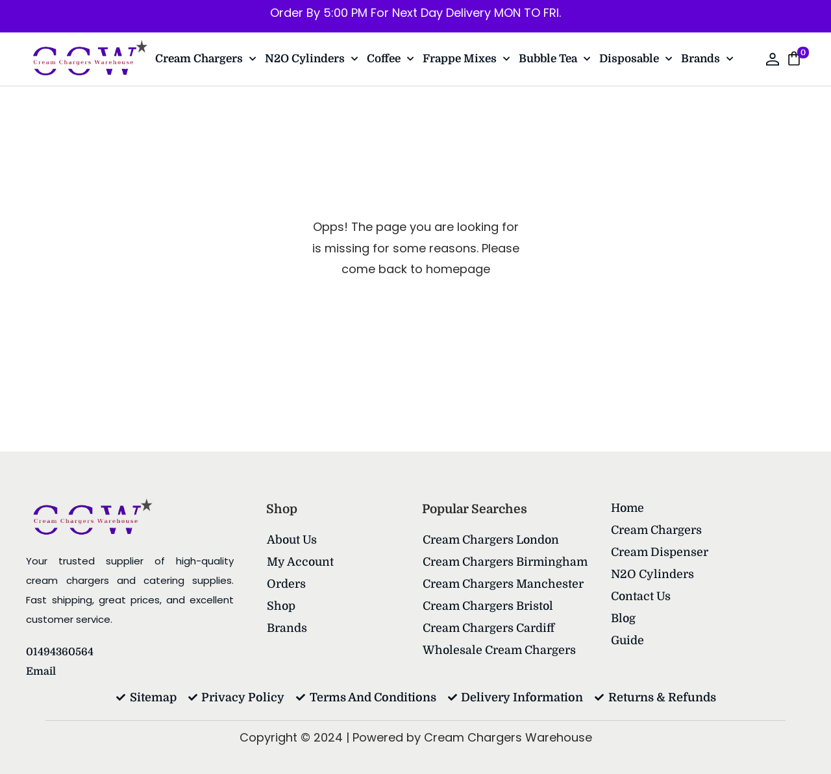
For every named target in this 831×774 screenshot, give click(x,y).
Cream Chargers (205, 59)
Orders (286, 583)
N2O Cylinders (311, 59)
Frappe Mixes (466, 59)
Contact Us (641, 596)
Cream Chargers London (492, 539)
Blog (623, 618)
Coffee (390, 59)
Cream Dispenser (660, 552)
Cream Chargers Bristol (488, 605)
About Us (292, 539)
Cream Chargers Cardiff (489, 628)
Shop (281, 605)
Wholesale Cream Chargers (500, 650)
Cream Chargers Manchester (503, 583)
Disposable (635, 59)
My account (301, 561)
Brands (707, 59)
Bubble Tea (554, 59)
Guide (628, 640)
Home (628, 508)
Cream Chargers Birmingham (506, 561)
